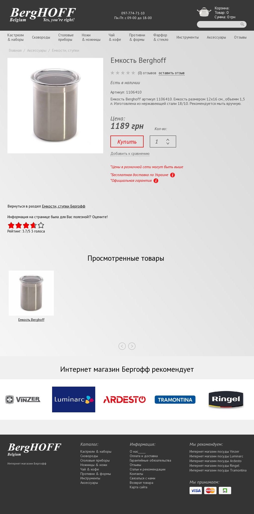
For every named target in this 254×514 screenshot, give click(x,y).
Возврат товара (141, 482)
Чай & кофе (89, 469)
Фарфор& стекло (160, 37)
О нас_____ (138, 451)
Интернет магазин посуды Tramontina (218, 470)
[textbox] (163, 141)
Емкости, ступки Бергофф (63, 206)
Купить (127, 141)
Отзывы (240, 37)
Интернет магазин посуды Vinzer (214, 451)
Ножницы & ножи (93, 465)
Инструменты (188, 37)
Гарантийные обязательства (150, 460)
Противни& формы (137, 37)
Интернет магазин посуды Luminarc (216, 456)
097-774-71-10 (133, 13)
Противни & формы (95, 473)
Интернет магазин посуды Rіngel (214, 465)
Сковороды (41, 37)
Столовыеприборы (66, 37)
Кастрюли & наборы (95, 451)
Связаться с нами (142, 478)
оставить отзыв (172, 73)
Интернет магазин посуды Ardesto (216, 461)
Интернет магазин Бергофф (26, 463)
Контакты (136, 473)
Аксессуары (216, 37)
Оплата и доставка (144, 456)
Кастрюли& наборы (15, 37)
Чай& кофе (115, 37)
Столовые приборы (95, 460)
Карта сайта (138, 487)
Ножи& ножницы (91, 37)
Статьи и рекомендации (147, 469)
